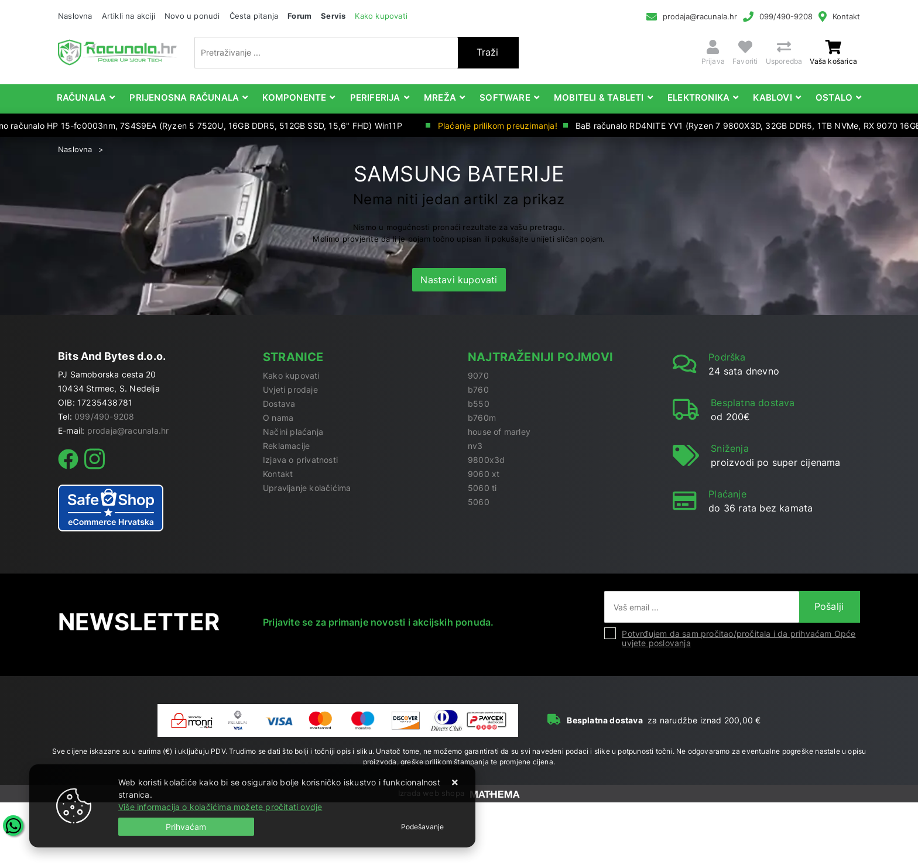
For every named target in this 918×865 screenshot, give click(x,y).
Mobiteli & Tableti (599, 97)
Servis (333, 15)
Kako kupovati (381, 15)
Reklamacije (286, 446)
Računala (82, 97)
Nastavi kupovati (458, 280)
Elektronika (698, 97)
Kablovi (772, 97)
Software (504, 97)
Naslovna (75, 15)
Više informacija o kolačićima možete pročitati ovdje (220, 807)
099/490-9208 (786, 16)
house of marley (499, 432)
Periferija (375, 97)
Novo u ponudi (192, 15)
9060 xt (483, 474)
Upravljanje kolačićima (307, 488)
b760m (482, 418)
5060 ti (482, 488)
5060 (478, 502)
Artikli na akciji (128, 15)
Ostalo (834, 97)
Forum (299, 15)
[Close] (186, 827)
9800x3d (486, 460)
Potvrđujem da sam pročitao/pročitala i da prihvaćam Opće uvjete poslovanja (738, 638)
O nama (278, 418)
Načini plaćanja (293, 432)
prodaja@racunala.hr (700, 16)
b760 (478, 389)
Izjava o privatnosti (300, 460)
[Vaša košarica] (833, 47)
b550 (478, 404)
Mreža (440, 97)
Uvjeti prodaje (290, 389)
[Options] (422, 827)
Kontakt (846, 16)
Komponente (294, 97)
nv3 (475, 446)
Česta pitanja (254, 15)
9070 (478, 375)
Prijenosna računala (184, 97)
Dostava (279, 404)
